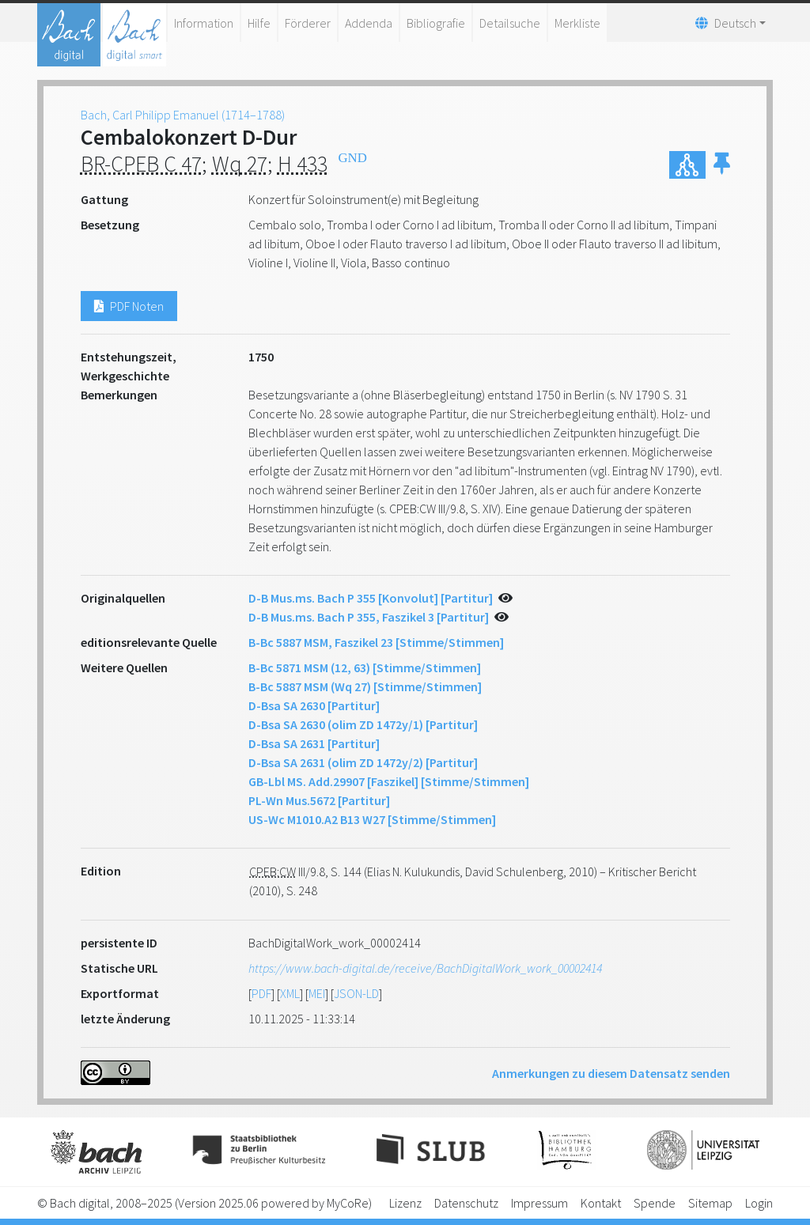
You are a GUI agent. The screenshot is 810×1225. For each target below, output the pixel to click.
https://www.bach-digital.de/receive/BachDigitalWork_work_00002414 (425, 968)
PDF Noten (129, 306)
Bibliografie (436, 23)
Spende (655, 1203)
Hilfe (259, 23)
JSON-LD (356, 993)
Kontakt (601, 1203)
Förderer (308, 23)
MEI (316, 993)
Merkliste (577, 23)
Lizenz (405, 1203)
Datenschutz (466, 1203)
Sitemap (710, 1203)
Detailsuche (509, 23)
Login (759, 1203)
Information (203, 23)
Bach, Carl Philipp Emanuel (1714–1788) (183, 115)
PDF (261, 993)
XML (290, 993)
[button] (721, 165)
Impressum (539, 1203)
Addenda (368, 23)
